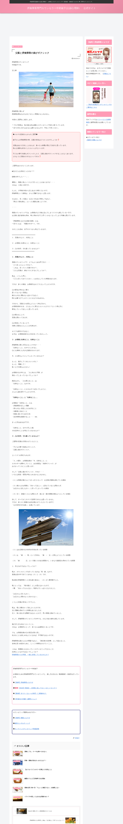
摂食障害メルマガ (48, 817)
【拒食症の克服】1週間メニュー (26, 699)
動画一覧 (75, 817)
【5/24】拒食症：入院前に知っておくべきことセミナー (38, 688)
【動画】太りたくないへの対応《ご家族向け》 (31, 694)
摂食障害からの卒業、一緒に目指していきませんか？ (30, 655)
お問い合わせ (108, 817)
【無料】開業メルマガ (22, 718)
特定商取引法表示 (84, 817)
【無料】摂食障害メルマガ (24, 683)
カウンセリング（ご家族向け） (62, 817)
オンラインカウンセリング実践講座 (27, 729)
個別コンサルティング (22, 724)
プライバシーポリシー (97, 817)
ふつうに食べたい (17, 47)
